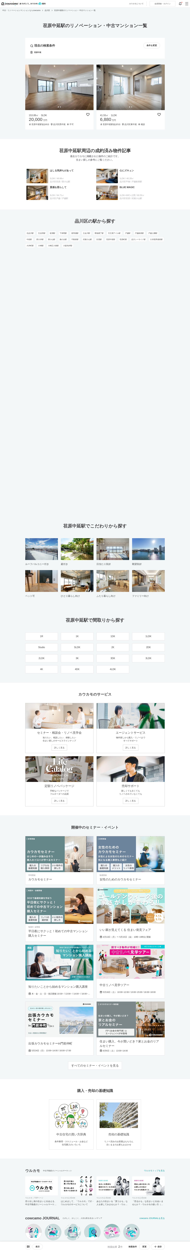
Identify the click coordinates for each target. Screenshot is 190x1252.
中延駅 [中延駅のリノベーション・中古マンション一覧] (29, 239)
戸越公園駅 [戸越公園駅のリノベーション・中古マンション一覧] (152, 233)
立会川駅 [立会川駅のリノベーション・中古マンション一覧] (86, 233)
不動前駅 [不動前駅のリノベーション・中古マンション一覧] (75, 239)
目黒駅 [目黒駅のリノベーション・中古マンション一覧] (99, 239)
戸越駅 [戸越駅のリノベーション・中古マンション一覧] (127, 233)
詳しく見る (59, 747)
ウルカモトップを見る (154, 1170)
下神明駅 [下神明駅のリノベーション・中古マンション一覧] (63, 233)
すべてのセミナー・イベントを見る (95, 1065)
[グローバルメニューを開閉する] (186, 3)
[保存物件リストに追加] (88, 114)
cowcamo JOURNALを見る (152, 1218)
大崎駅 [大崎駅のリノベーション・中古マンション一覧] (40, 246)
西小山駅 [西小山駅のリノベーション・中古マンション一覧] (51, 239)
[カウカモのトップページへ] (23, 3)
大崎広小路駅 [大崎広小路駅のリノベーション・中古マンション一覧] (53, 246)
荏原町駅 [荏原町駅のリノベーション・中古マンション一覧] (123, 239)
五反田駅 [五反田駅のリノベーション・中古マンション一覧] (41, 233)
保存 (158, 1246)
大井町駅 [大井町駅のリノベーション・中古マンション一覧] (30, 246)
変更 (144, 1246)
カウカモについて (136, 4)
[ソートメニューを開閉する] (28, 1247)
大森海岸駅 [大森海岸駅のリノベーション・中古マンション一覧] (67, 246)
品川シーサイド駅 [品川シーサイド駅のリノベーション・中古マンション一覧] (138, 239)
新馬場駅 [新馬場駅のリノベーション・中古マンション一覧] (75, 233)
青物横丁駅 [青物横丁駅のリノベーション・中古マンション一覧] (99, 233)
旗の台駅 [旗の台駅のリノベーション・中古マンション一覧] (63, 239)
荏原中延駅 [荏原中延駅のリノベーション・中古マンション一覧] (110, 239)
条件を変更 (152, 45)
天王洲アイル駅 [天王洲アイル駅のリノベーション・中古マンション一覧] (114, 233)
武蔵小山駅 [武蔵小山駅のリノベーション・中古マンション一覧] (87, 239)
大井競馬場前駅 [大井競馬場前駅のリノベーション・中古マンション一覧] (156, 239)
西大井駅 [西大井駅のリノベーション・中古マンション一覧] (39, 239)
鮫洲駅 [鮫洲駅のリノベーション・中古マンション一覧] (52, 233)
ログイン (163, 3)
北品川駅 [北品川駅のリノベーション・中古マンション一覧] (30, 233)
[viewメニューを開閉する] (37, 1247)
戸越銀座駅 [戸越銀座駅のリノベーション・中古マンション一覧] (139, 233)
